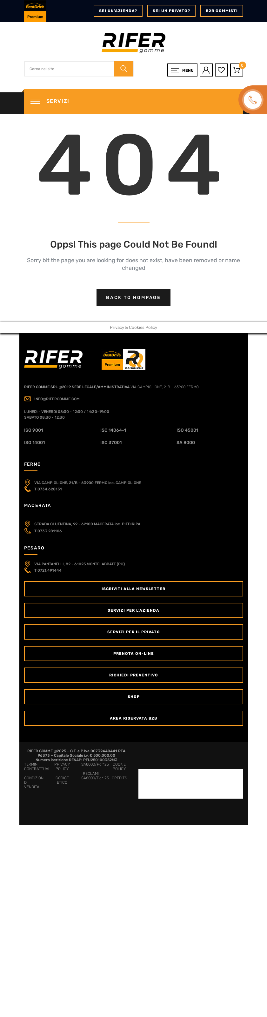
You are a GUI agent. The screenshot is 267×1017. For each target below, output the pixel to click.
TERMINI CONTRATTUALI (37, 766)
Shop (134, 697)
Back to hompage (133, 297)
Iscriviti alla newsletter (133, 589)
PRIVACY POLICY (62, 766)
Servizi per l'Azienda (133, 610)
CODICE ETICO (62, 780)
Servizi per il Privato (133, 632)
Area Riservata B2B (133, 718)
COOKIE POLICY (119, 766)
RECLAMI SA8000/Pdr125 (95, 775)
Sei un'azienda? (118, 11)
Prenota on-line (133, 653)
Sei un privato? (171, 11)
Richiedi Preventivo (133, 675)
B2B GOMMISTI (222, 11)
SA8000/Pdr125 (95, 764)
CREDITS (119, 778)
